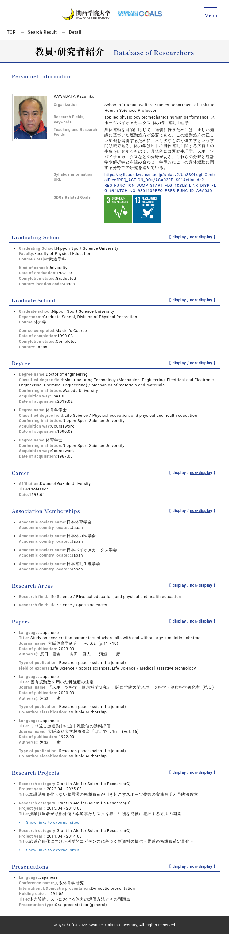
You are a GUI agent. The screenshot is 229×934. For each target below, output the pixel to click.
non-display (201, 237)
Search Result (42, 32)
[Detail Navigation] (211, 13)
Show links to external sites (49, 822)
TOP (11, 32)
